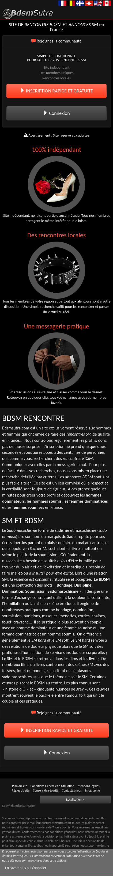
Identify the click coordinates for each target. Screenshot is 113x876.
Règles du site (20, 790)
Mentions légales (89, 786)
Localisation (75, 799)
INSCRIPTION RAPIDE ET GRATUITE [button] (56, 91)
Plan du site (19, 786)
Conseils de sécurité (46, 790)
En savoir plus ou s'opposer (25, 868)
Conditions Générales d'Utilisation (52, 786)
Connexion (56, 113)
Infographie (92, 790)
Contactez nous (72, 790)
